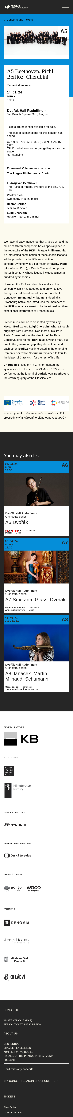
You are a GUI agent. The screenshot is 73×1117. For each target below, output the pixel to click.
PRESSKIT (9, 1060)
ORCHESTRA (11, 1044)
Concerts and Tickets (20, 19)
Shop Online (10, 1107)
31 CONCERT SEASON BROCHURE (27, 1080)
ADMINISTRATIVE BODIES (18, 1052)
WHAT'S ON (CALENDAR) (18, 1020)
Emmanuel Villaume (20, 168)
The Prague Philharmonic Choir (28, 173)
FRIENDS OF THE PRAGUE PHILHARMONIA (28, 1056)
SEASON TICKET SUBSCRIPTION (22, 1024)
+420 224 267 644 (13, 1112)
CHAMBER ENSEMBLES (17, 1048)
